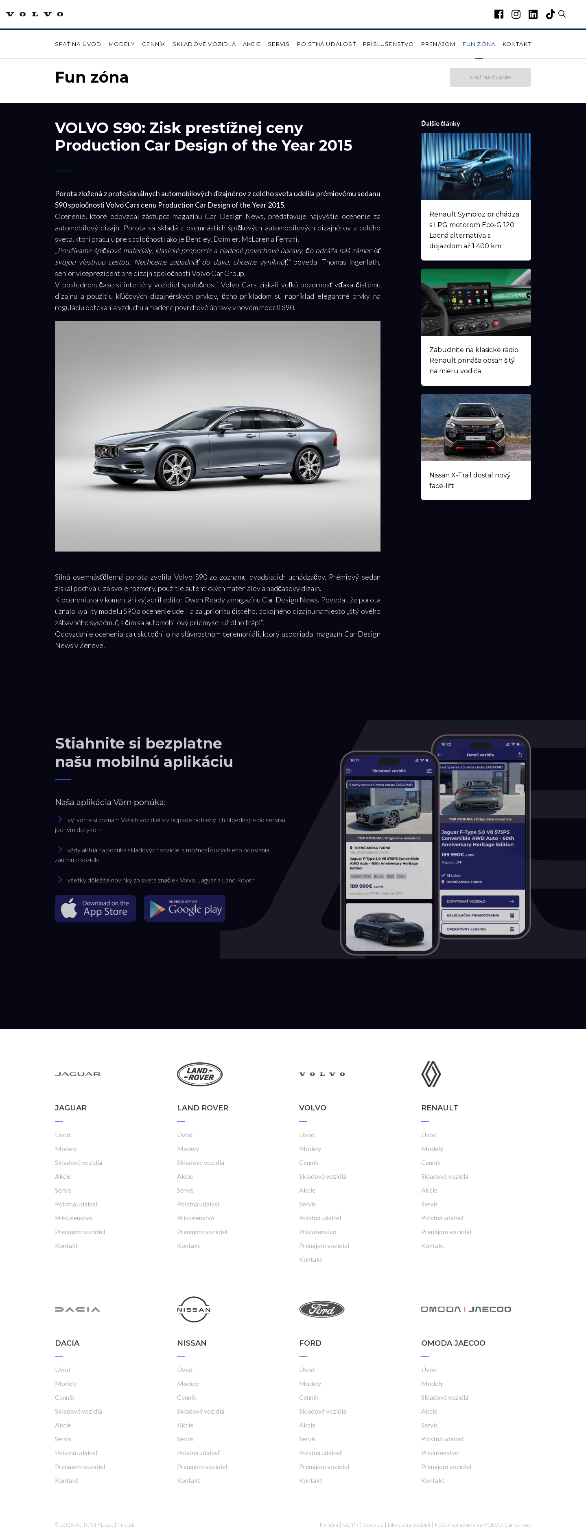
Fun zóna (479, 44)
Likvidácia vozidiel (409, 1524)
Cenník (153, 44)
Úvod (62, 1134)
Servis (279, 44)
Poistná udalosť (326, 44)
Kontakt (517, 44)
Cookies (373, 1524)
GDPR (351, 1524)
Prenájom (438, 44)
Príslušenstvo (388, 44)
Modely (122, 44)
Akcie (252, 44)
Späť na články (491, 77)
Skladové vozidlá (204, 44)
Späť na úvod (78, 44)
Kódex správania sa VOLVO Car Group (483, 1524)
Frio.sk (126, 1524)
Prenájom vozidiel (80, 1231)
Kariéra (328, 1524)
